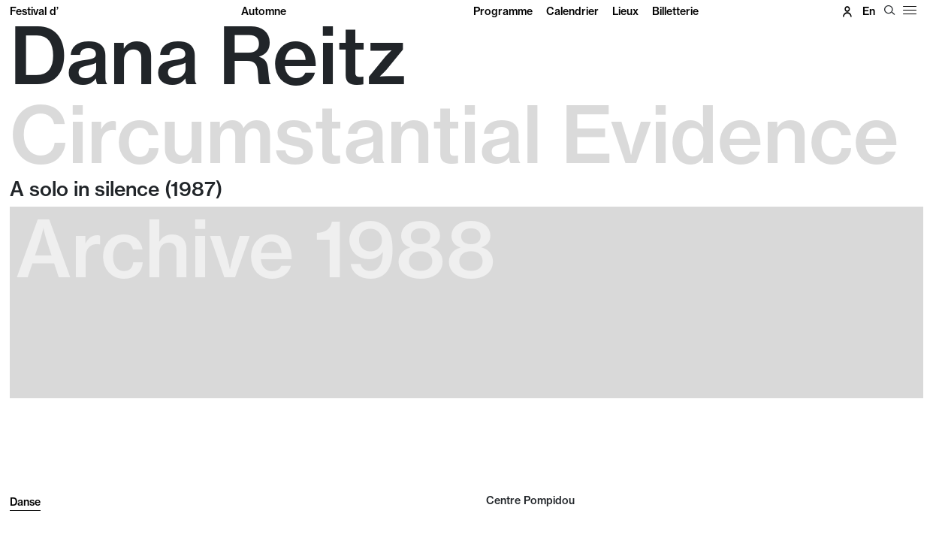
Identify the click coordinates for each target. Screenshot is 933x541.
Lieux (625, 11)
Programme (503, 11)
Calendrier (572, 11)
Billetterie (675, 11)
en (868, 11)
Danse (25, 502)
